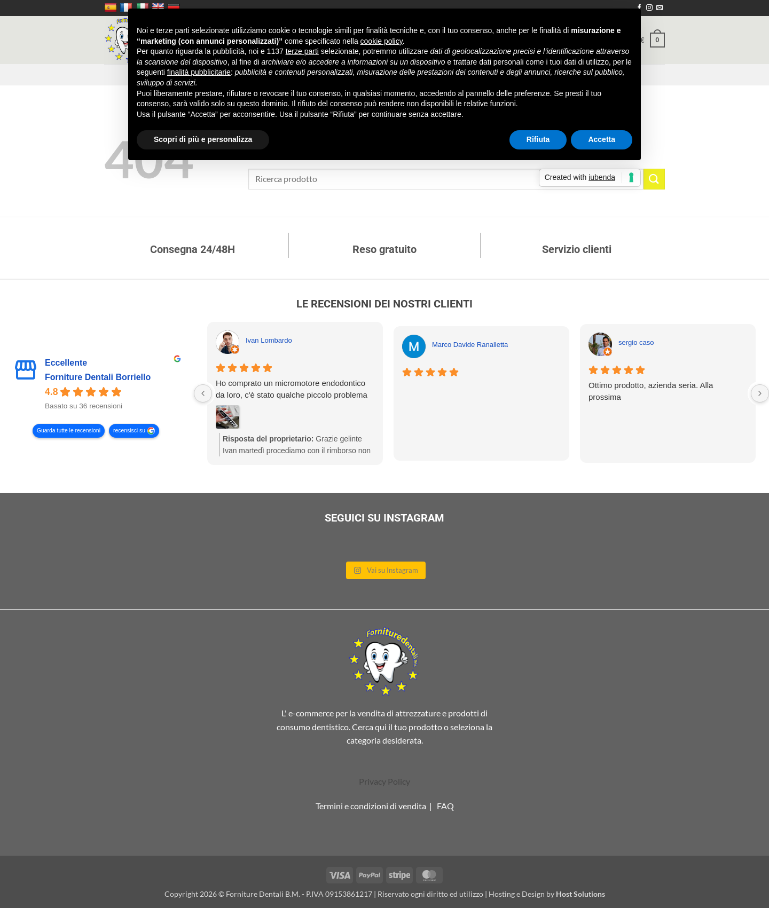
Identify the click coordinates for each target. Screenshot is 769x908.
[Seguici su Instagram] (649, 8)
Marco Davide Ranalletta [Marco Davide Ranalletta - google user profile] (470, 345)
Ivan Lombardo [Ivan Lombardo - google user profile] (269, 340)
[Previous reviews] (203, 393)
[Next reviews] (760, 393)
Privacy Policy (384, 781)
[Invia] (654, 179)
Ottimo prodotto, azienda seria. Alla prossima (650, 391)
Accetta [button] (601, 139)
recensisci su (129, 431)
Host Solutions (580, 893)
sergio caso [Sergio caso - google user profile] (636, 342)
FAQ (445, 806)
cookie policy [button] (381, 41)
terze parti (302, 51)
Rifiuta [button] (538, 139)
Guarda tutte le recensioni (68, 431)
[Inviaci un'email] (659, 8)
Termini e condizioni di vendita (371, 806)
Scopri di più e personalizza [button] (203, 139)
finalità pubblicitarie (199, 72)
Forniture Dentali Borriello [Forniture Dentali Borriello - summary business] (98, 377)
